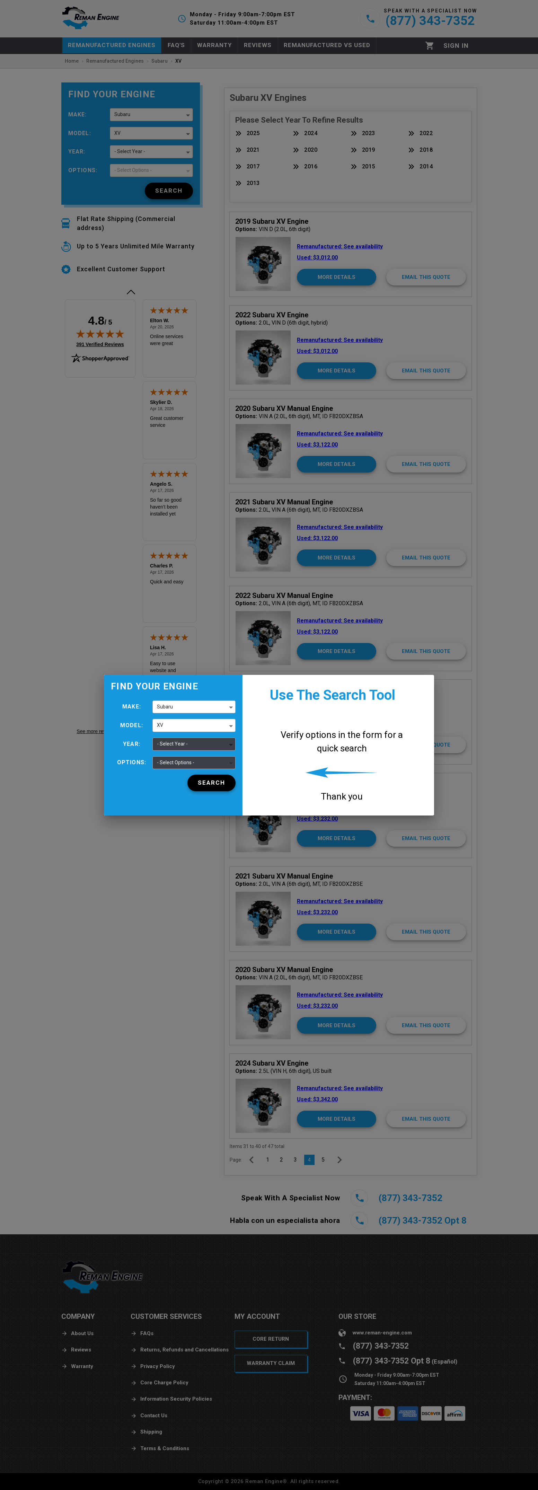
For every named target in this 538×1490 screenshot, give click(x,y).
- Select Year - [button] (172, 744)
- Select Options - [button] (175, 762)
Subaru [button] (165, 706)
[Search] (211, 783)
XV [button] (160, 725)
